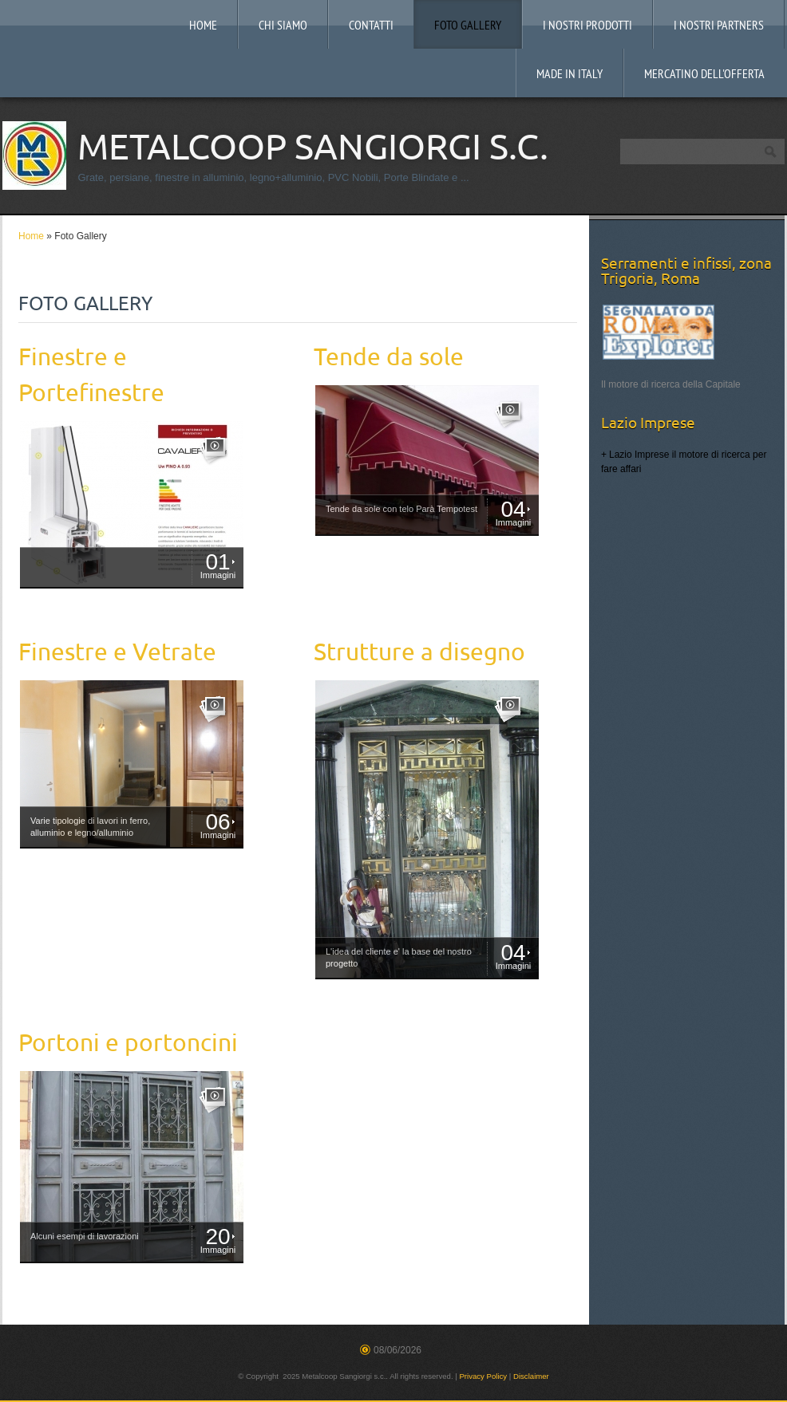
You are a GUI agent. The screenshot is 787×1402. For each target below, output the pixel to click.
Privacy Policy (483, 1376)
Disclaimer (531, 1376)
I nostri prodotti (587, 26)
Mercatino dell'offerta (704, 75)
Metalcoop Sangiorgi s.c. (312, 146)
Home (203, 26)
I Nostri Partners (719, 26)
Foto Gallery (467, 26)
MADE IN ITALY (569, 75)
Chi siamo (283, 26)
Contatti (371, 26)
